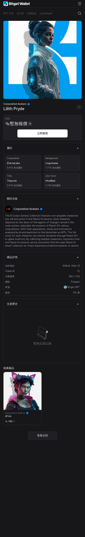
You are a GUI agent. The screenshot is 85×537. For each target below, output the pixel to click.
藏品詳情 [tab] (43, 257)
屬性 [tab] (43, 148)
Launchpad (46, 13)
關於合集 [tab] (43, 198)
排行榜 (20, 13)
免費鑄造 (31, 13)
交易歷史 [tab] (43, 303)
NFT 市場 (8, 13)
